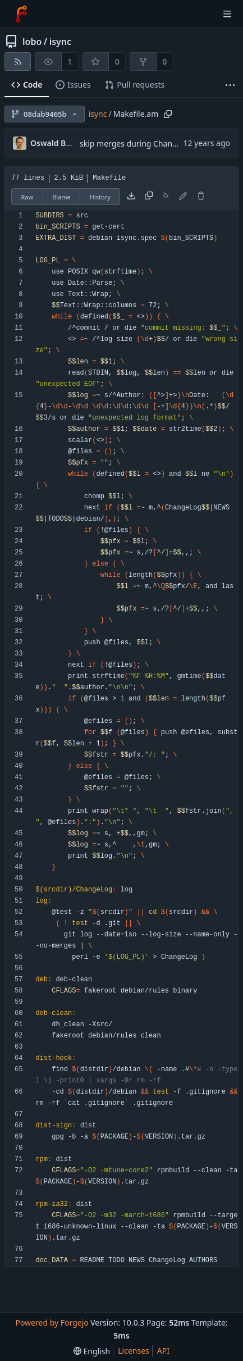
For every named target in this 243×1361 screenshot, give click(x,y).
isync (60, 41)
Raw (27, 197)
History (100, 197)
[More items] (230, 85)
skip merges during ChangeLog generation (159, 143)
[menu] (92, 1351)
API (163, 1350)
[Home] (21, 14)
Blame (61, 197)
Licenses (133, 1350)
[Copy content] (148, 196)
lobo (32, 41)
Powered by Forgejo (51, 1322)
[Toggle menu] (227, 14)
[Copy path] (168, 114)
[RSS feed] (17, 61)
